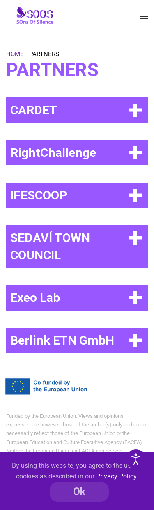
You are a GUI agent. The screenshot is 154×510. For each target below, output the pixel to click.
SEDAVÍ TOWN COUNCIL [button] (50, 246)
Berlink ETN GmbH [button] (62, 340)
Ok (79, 492)
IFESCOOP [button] (38, 195)
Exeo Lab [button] (35, 297)
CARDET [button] (33, 110)
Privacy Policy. (117, 476)
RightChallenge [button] (53, 152)
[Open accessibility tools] (136, 459)
